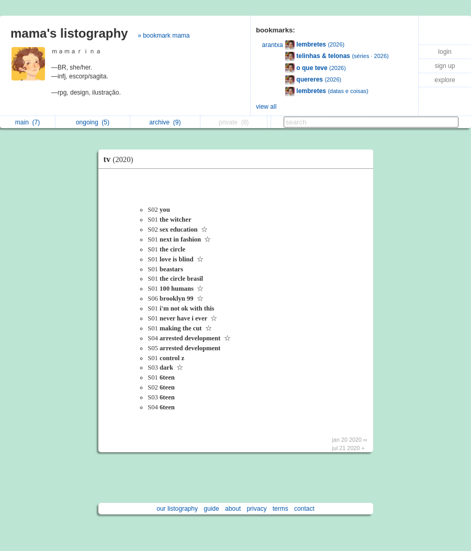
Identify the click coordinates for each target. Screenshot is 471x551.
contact (304, 508)
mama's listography (69, 33)
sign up (445, 66)
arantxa (272, 45)
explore (444, 80)
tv (121, 159)
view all (266, 106)
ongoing (92, 122)
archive (165, 122)
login (444, 51)
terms (280, 508)
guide (211, 508)
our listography (177, 508)
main (27, 122)
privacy (256, 508)
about (233, 508)
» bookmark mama (163, 35)
